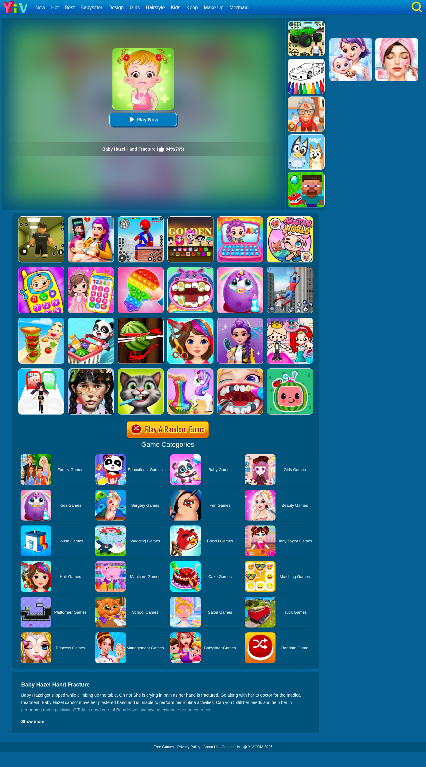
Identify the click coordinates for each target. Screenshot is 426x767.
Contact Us (231, 747)
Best (70, 7)
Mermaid (238, 7)
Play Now (143, 119)
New (40, 7)
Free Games (164, 747)
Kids (175, 7)
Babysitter (91, 7)
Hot (55, 7)
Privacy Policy (188, 747)
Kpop (192, 7)
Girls (135, 7)
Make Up (214, 7)
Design (116, 7)
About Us (210, 747)
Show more (32, 721)
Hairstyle (155, 7)
